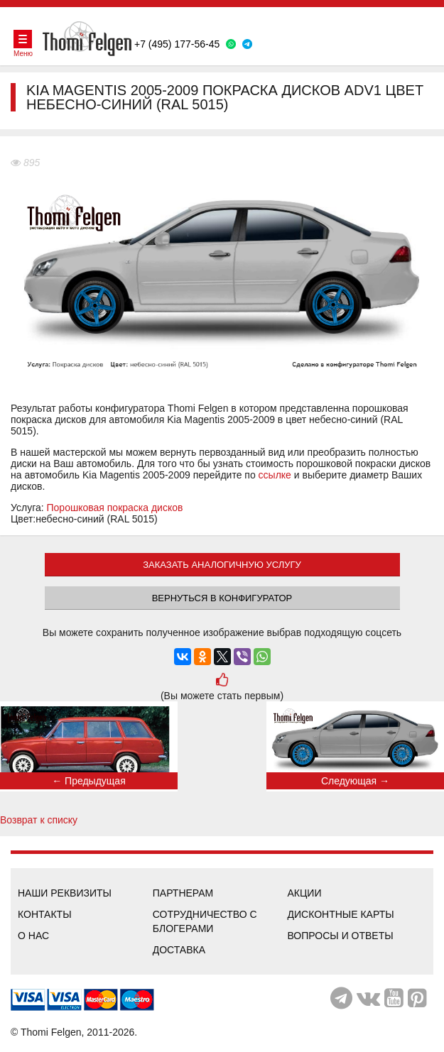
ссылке (275, 475)
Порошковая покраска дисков (115, 507)
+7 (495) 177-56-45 (177, 44)
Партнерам (183, 893)
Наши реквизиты (65, 893)
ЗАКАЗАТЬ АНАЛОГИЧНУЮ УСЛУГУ (222, 564)
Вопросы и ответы (341, 935)
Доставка (179, 949)
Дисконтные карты (341, 914)
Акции (305, 893)
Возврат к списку (38, 820)
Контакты (45, 914)
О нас (33, 935)
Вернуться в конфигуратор (222, 598)
